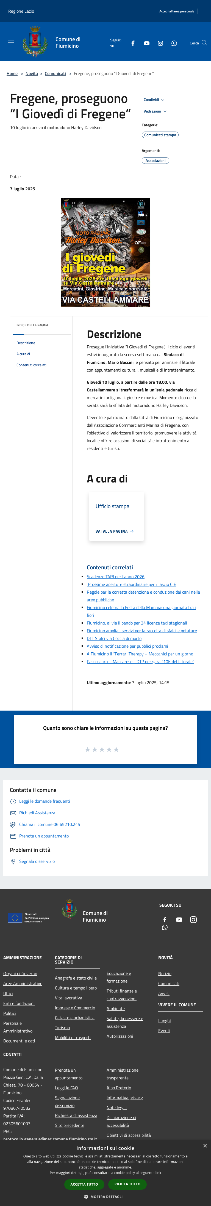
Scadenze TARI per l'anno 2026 (116, 576)
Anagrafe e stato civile (76, 978)
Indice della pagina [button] (32, 325)
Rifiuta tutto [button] (128, 1184)
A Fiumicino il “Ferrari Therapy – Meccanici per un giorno (140, 653)
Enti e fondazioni (19, 1003)
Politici (9, 1013)
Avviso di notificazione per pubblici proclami (127, 646)
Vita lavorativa (68, 997)
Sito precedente (69, 1125)
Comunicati (55, 73)
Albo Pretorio (119, 1087)
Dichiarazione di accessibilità (121, 1121)
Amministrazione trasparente (122, 1074)
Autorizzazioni (120, 1036)
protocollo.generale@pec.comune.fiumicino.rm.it (50, 1139)
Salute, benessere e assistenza (125, 1022)
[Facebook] (130, 42)
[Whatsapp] (171, 42)
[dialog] (105, 1173)
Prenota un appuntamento (68, 1074)
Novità (32, 73)
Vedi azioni (156, 111)
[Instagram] (158, 42)
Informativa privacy (125, 1097)
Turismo (62, 1027)
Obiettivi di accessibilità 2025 (129, 1139)
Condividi (155, 100)
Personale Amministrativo (17, 1027)
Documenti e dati (19, 1040)
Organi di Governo (20, 973)
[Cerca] (204, 42)
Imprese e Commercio (75, 1007)
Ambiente (116, 1008)
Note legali (117, 1107)
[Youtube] (144, 42)
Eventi (164, 1030)
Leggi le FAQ (66, 1087)
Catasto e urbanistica (75, 1017)
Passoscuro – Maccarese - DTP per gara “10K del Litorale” (140, 661)
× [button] (205, 1146)
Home (12, 73)
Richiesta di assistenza (76, 1115)
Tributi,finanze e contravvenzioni (122, 995)
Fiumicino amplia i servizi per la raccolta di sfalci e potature (142, 630)
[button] (105, 1196)
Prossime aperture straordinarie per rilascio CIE (131, 584)
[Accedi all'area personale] (176, 11)
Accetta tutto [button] (84, 1184)
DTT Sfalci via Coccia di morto (114, 638)
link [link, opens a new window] (158, 1172)
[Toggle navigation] (11, 41)
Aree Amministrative (22, 983)
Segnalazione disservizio (67, 1101)
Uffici (8, 993)
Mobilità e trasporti (73, 1037)
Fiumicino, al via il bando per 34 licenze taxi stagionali (137, 623)
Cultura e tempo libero (76, 987)
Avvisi (164, 993)
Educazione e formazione (119, 977)
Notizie (164, 973)
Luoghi (164, 1020)
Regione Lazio (21, 11)
